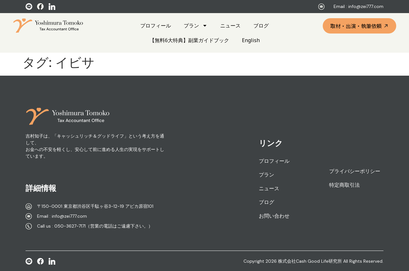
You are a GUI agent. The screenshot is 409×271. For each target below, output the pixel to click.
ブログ (261, 25)
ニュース (230, 25)
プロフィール (155, 25)
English (251, 40)
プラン (195, 25)
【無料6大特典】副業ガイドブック (189, 40)
